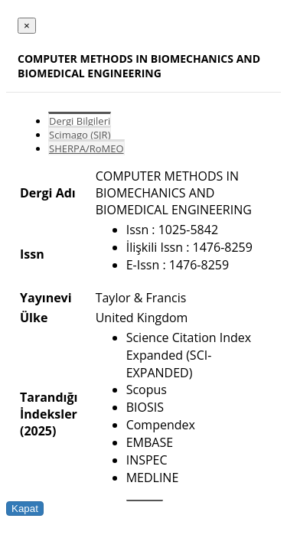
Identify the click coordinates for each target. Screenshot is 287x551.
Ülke (33, 317)
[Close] (27, 26)
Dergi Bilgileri (79, 121)
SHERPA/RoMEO (86, 148)
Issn (32, 254)
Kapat (24, 508)
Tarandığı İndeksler (48, 405)
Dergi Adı (48, 192)
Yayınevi (46, 297)
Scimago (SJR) (79, 135)
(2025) (38, 430)
